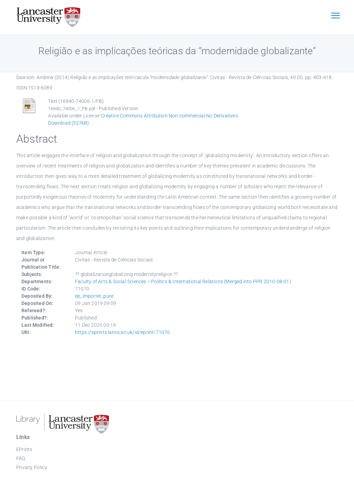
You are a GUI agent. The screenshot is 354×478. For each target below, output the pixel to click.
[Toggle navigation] (335, 16)
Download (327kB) (68, 123)
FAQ (20, 458)
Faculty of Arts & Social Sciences (111, 281)
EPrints (24, 449)
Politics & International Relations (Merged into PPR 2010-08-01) (221, 281)
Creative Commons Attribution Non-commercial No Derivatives (169, 115)
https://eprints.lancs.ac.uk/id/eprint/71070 (122, 332)
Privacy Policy (31, 467)
